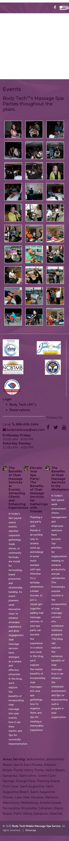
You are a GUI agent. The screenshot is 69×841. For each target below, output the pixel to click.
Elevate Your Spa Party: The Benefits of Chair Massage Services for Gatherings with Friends (39, 489)
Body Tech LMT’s (22, 404)
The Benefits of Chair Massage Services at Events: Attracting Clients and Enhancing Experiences (18, 488)
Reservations (19, 410)
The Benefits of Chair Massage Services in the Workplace (60, 479)
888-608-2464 (34, 70)
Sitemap (30, 830)
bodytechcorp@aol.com (28, 75)
